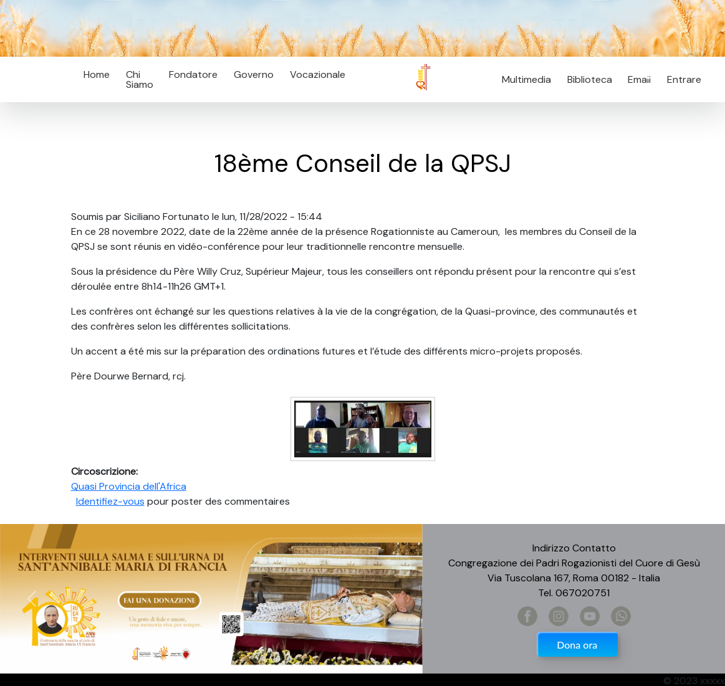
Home (97, 74)
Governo (254, 74)
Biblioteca (589, 79)
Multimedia (526, 79)
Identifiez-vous (110, 501)
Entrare (684, 79)
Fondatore (193, 74)
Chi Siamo (139, 79)
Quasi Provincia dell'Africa (128, 486)
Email (636, 79)
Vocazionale (317, 74)
